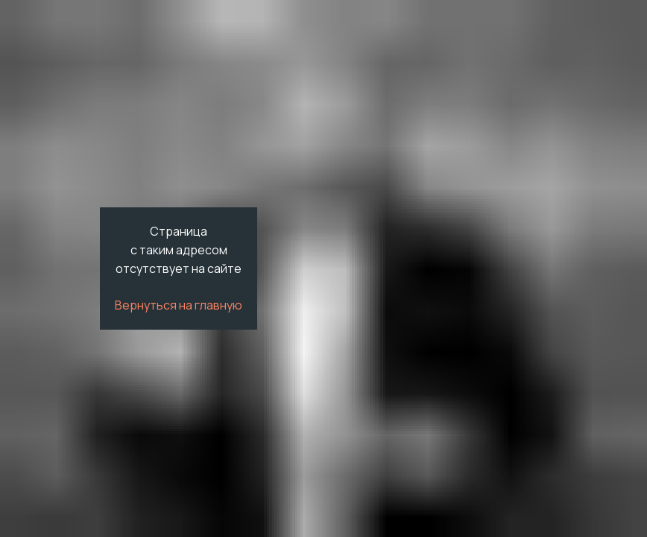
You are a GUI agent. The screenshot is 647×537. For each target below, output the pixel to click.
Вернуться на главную (178, 305)
